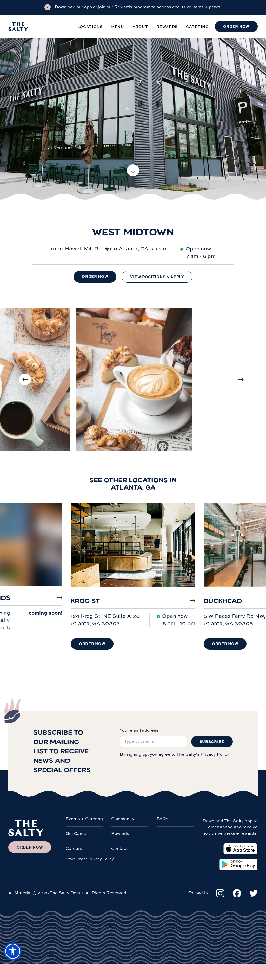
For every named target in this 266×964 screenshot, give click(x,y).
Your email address (139, 731)
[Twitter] (253, 893)
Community (122, 819)
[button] (12, 951)
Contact (119, 849)
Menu (117, 26)
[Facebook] (237, 893)
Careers (74, 849)
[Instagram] (220, 893)
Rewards (167, 26)
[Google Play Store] (238, 864)
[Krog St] (133, 550)
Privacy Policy (215, 755)
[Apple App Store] (240, 848)
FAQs (162, 819)
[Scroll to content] (133, 170)
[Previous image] (25, 379)
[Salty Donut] (18, 26)
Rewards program (132, 7)
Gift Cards (76, 834)
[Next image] (241, 379)
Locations (90, 26)
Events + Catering (84, 819)
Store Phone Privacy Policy (90, 859)
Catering (197, 26)
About (140, 26)
